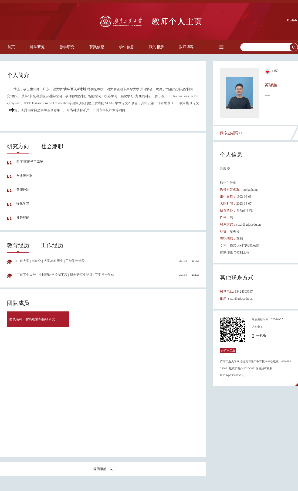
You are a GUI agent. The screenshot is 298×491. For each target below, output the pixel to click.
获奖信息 (96, 47)
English (292, 20)
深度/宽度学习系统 (29, 162)
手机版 (261, 335)
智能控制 (22, 189)
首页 (11, 47)
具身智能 (22, 217)
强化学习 (22, 203)
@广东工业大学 (228, 353)
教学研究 (67, 47)
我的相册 (156, 47)
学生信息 (126, 47)
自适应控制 (24, 175)
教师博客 (186, 47)
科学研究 (37, 47)
